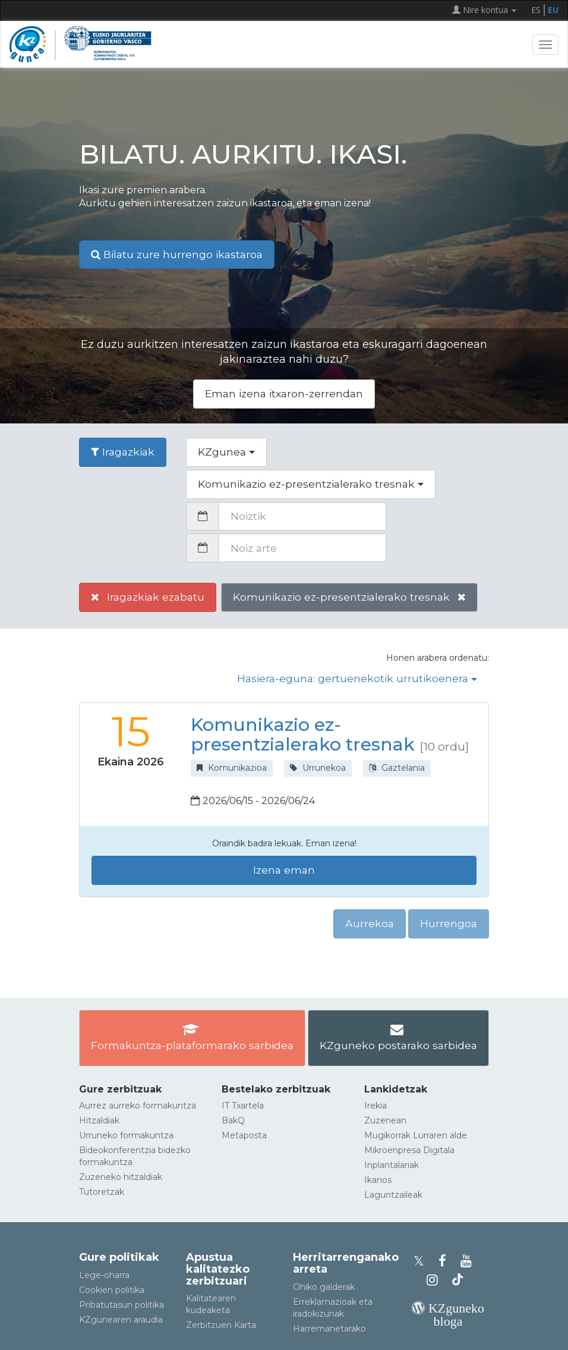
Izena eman (284, 870)
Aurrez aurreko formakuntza (137, 1105)
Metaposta (244, 1135)
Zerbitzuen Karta (221, 1325)
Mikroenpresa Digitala (409, 1150)
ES (536, 9)
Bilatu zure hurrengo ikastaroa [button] (177, 254)
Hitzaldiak (99, 1120)
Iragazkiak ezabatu (147, 597)
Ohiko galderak (324, 1287)
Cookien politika (111, 1290)
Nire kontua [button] (484, 9)
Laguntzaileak (393, 1194)
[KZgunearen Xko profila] (422, 1261)
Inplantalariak (391, 1165)
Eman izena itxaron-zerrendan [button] (284, 393)
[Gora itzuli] (541, 1335)
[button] (226, 452)
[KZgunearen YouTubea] (468, 1261)
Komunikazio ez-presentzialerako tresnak (349, 597)
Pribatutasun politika (121, 1304)
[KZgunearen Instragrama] (436, 1280)
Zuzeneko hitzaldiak (120, 1177)
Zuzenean (385, 1120)
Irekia (375, 1105)
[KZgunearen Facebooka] (446, 1261)
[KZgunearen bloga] (448, 1321)
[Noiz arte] (302, 547)
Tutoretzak (101, 1191)
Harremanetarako (329, 1328)
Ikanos (378, 1180)
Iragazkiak (122, 451)
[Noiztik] (302, 516)
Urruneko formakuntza (126, 1135)
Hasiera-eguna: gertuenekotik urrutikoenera (357, 678)
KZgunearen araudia (121, 1319)
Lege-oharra (104, 1275)
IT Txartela (243, 1105)
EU (553, 9)
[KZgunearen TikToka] (457, 1280)
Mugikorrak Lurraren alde (415, 1135)
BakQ (233, 1120)
